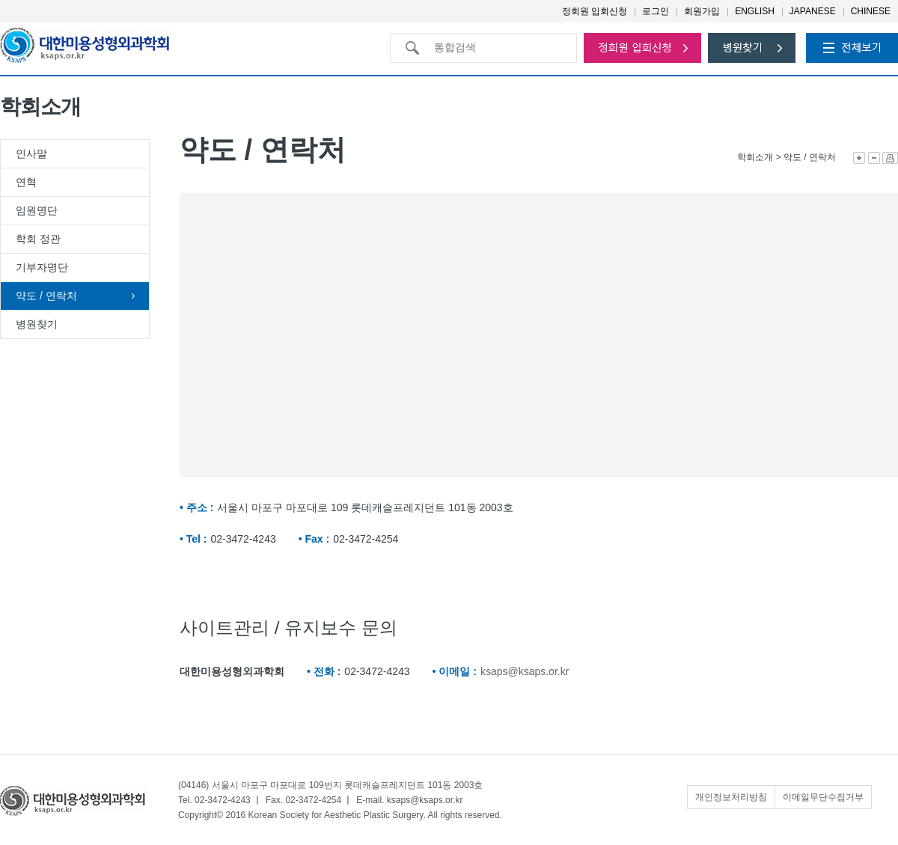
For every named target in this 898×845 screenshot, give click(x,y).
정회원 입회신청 (594, 11)
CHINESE (871, 11)
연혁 (26, 182)
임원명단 (37, 210)
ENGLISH (755, 11)
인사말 (31, 153)
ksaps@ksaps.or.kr (524, 671)
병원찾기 (37, 324)
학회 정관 (38, 239)
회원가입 (702, 11)
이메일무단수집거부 (823, 797)
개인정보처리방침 (731, 797)
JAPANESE (812, 11)
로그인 (655, 11)
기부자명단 (42, 267)
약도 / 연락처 (46, 296)
